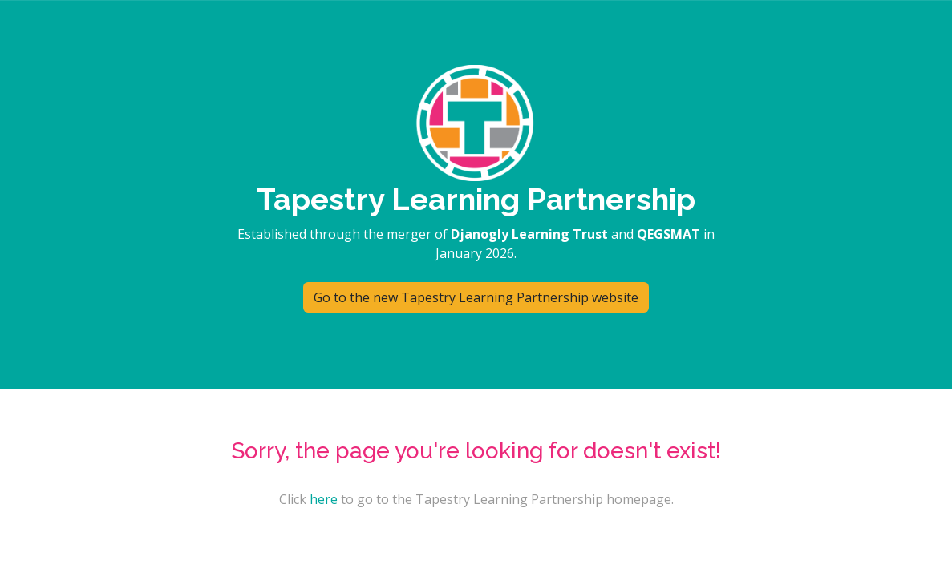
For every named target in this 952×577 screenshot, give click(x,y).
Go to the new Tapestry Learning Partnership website (476, 297)
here (324, 499)
